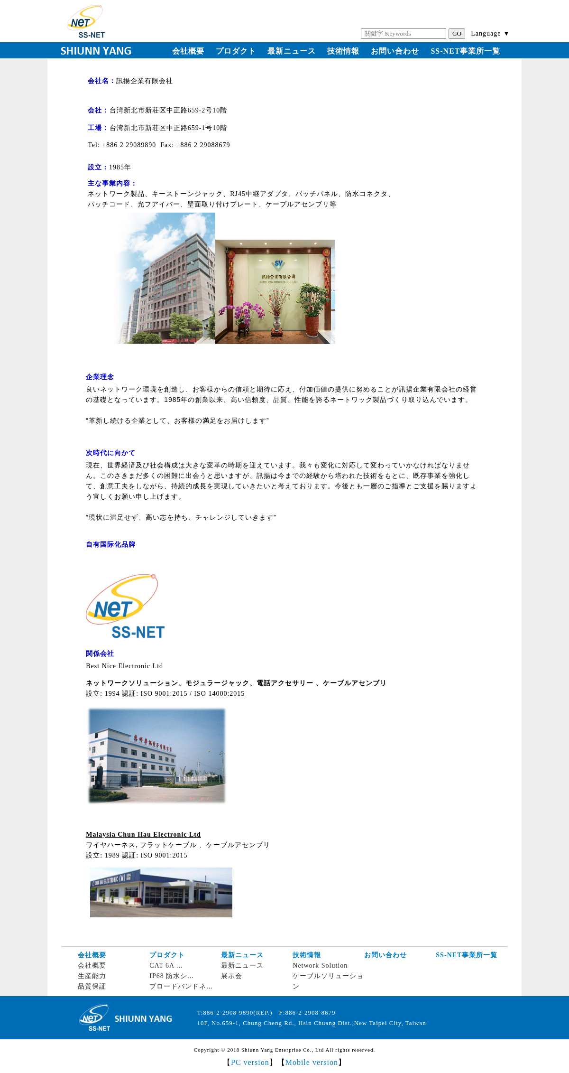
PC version (250, 1062)
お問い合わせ (395, 51)
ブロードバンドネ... (181, 986)
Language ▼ (490, 33)
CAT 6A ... (166, 965)
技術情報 (343, 51)
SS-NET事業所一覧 (465, 51)
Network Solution (320, 965)
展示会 (231, 976)
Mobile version (311, 1062)
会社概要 (188, 51)
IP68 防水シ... (171, 976)
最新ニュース (291, 51)
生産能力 (92, 976)
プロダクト (236, 51)
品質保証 (92, 986)
